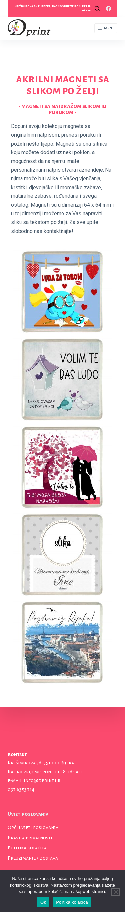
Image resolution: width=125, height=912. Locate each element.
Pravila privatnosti (30, 837)
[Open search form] (97, 8)
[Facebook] (108, 8)
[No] (115, 892)
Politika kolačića (27, 847)
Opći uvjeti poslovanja (33, 827)
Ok (43, 902)
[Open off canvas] (105, 28)
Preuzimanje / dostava (33, 858)
